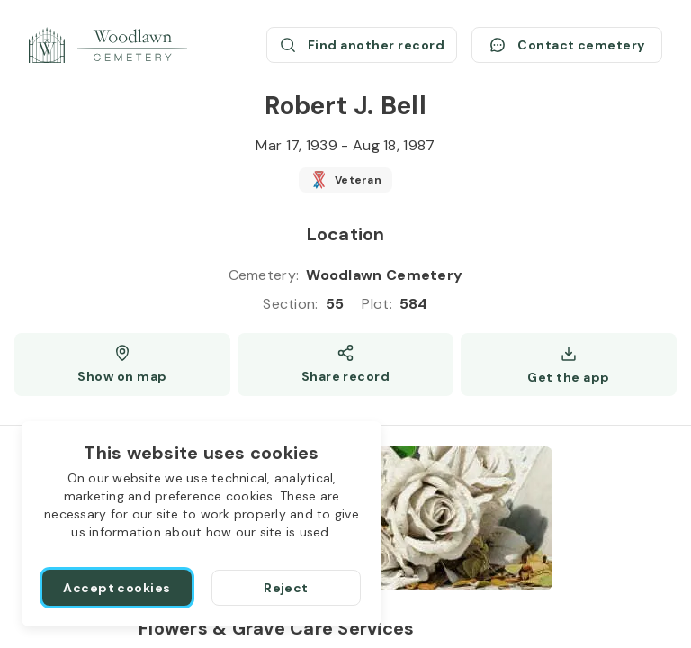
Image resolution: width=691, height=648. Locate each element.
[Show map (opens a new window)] (122, 364)
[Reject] (286, 588)
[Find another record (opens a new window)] (361, 45)
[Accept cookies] (117, 588)
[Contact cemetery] (566, 45)
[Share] (345, 364)
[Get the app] (569, 364)
